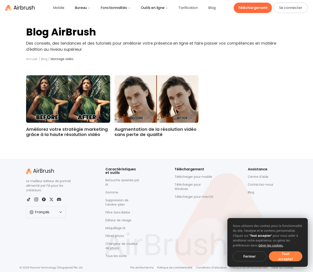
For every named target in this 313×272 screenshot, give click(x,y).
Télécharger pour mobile (193, 177)
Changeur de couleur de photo (121, 246)
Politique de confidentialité (174, 267)
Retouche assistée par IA (122, 182)
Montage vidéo (62, 59)
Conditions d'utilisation (211, 267)
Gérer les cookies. (270, 245)
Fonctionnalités (115, 7)
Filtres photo (114, 236)
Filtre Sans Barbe (117, 212)
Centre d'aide (258, 177)
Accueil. (32, 59)
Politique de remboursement (249, 267)
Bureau (82, 7)
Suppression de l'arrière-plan (116, 202)
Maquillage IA (115, 228)
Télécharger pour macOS (194, 197)
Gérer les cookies (282, 267)
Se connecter (290, 7)
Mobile (58, 7)
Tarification (188, 7)
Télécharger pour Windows (188, 186)
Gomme (111, 192)
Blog (212, 7)
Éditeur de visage (118, 220)
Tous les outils (116, 256)
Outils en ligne (154, 7)
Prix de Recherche (141, 267)
